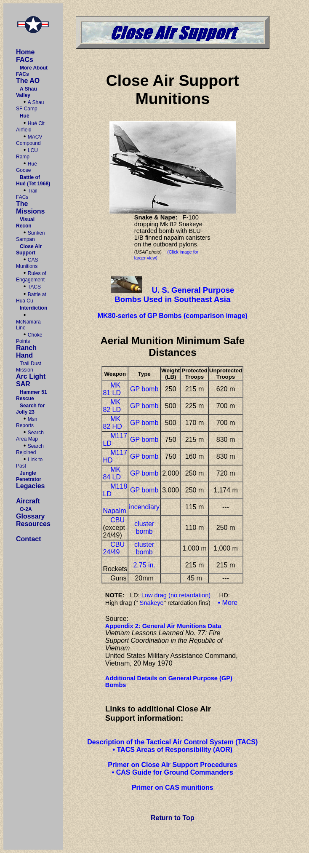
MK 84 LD (112, 473)
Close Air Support (29, 249)
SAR (23, 384)
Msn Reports (26, 422)
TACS (34, 287)
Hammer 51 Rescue (31, 395)
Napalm (114, 510)
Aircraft (28, 501)
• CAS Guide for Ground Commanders (172, 772)
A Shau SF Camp (30, 105)
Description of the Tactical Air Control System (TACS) (172, 742)
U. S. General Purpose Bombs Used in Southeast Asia (174, 295)
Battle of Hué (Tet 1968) (33, 180)
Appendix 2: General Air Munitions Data (163, 626)
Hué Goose (26, 167)
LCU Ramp (27, 153)
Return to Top (172, 817)
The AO (28, 80)
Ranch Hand (26, 351)
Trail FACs (26, 194)
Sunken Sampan (30, 236)
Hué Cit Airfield (30, 126)
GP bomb (144, 389)
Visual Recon (25, 223)
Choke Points (29, 338)
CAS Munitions (27, 263)
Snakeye (152, 602)
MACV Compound (29, 140)
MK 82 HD (112, 422)
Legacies (30, 485)
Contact (28, 539)
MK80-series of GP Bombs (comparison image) (173, 315)
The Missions (30, 207)
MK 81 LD (112, 389)
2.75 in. (144, 565)
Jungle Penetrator (28, 476)
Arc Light (30, 376)
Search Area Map (30, 436)
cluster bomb (144, 527)
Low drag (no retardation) (176, 595)
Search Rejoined (30, 449)
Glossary (30, 516)
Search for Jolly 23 (30, 409)
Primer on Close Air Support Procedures (172, 764)
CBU (117, 520)
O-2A (26, 509)
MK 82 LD (112, 405)
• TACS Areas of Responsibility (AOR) (172, 749)
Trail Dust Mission (28, 367)
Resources (33, 523)
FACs (24, 59)
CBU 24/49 (114, 548)
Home (25, 52)
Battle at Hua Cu (31, 297)
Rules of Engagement (31, 276)
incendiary (144, 507)
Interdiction (33, 308)
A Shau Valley (26, 92)
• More (228, 602)
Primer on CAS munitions (172, 787)
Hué (24, 116)
